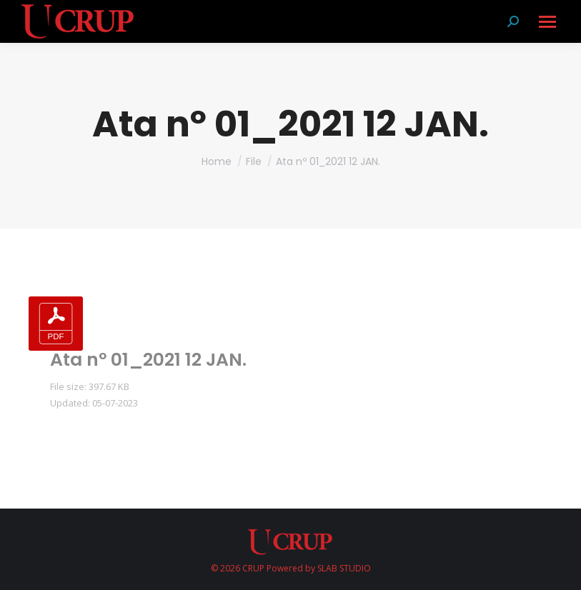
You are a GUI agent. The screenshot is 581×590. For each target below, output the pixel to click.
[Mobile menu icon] (546, 22)
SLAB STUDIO (344, 568)
